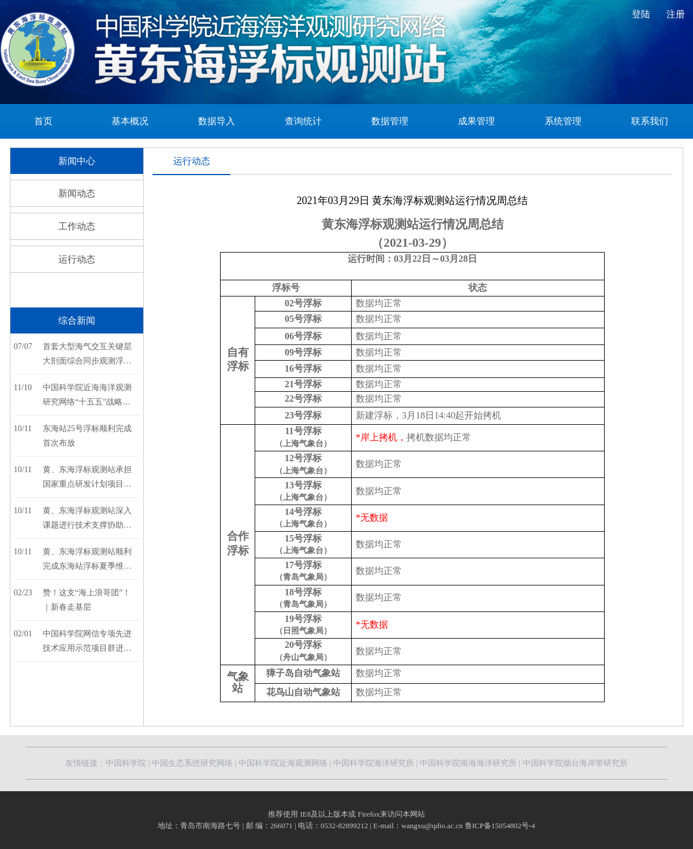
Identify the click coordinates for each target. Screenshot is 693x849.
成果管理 (476, 121)
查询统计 (303, 121)
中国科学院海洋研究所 (373, 763)
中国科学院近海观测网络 (282, 763)
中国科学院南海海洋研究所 (468, 763)
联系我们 (649, 121)
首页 (43, 121)
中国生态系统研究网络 (192, 763)
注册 (675, 14)
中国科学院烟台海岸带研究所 (575, 763)
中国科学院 (126, 763)
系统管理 (563, 121)
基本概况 (129, 121)
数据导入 (216, 121)
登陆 (641, 14)
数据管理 (389, 121)
